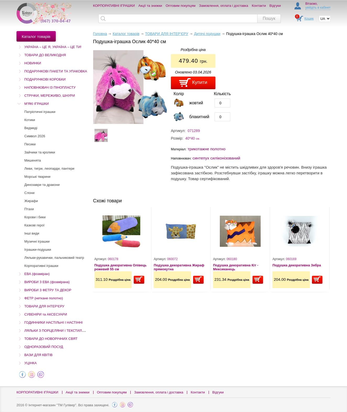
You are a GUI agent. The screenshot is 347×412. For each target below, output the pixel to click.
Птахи (29, 209)
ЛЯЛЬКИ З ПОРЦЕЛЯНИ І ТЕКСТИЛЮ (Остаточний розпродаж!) (75, 331)
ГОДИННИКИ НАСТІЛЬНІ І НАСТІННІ (53, 322)
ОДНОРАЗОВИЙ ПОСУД (43, 347)
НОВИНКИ (32, 63)
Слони (29, 193)
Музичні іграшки (37, 241)
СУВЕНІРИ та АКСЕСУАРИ (45, 314)
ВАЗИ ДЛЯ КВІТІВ (38, 355)
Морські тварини (37, 177)
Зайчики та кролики (39, 152)
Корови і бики (35, 217)
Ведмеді (30, 128)
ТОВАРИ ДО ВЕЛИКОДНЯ (45, 55)
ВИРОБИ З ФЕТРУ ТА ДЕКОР (47, 290)
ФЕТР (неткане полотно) (43, 298)
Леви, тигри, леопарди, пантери (49, 168)
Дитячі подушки (207, 34)
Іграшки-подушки (37, 249)
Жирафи (31, 201)
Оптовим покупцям (180, 6)
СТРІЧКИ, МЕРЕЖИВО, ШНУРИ (49, 96)
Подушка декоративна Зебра (296, 265)
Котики (29, 120)
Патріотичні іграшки (39, 112)
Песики (30, 144)
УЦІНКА (30, 363)
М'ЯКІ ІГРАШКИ (36, 104)
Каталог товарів (126, 34)
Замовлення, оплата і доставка (223, 6)
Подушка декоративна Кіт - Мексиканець (235, 267)
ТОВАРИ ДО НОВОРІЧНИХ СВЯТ (50, 339)
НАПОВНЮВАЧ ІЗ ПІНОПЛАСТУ (50, 87)
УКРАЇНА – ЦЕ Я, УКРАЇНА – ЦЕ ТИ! (52, 47)
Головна (100, 34)
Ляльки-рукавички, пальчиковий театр (54, 258)
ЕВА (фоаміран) (36, 274)
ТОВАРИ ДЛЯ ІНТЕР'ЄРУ (44, 306)
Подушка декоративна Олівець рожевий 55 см (120, 267)
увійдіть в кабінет (318, 7)
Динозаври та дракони (42, 185)
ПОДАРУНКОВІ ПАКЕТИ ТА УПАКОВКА (55, 71)
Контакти (259, 6)
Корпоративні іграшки (41, 266)
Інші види (31, 233)
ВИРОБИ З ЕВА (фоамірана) (47, 282)
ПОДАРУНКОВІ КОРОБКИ (45, 79)
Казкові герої (34, 225)
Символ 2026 (34, 136)
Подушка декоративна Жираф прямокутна (179, 267)
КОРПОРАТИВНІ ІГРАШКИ (114, 6)
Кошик (309, 18)
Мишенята (32, 160)
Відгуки (275, 6)
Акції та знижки (150, 6)
